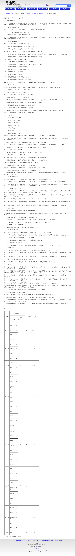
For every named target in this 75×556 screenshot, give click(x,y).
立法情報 (19, 13)
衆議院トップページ (11, 13)
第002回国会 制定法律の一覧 (39, 13)
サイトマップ (61, 2)
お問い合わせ (58, 540)
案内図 (37, 548)
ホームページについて (21, 540)
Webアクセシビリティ (33, 540)
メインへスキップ (26, 4)
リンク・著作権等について (47, 540)
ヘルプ (67, 2)
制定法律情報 (26, 13)
